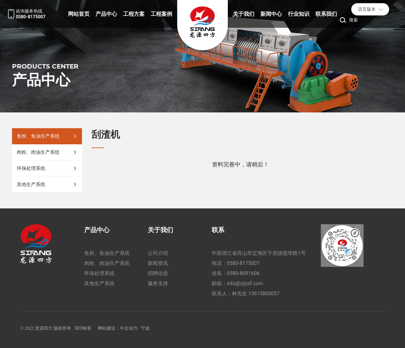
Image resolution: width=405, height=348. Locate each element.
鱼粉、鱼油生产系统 (107, 253)
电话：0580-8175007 (235, 263)
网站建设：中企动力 (118, 328)
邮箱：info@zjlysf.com (237, 283)
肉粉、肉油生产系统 (107, 263)
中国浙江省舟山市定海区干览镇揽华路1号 (259, 253)
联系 (218, 230)
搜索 (353, 19)
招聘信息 (158, 273)
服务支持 (158, 283)
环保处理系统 (99, 273)
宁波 (145, 328)
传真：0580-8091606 (235, 273)
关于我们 (160, 230)
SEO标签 (82, 328)
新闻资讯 (158, 263)
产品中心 (96, 230)
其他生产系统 (99, 283)
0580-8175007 (31, 16)
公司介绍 (158, 253)
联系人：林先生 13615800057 (246, 294)
